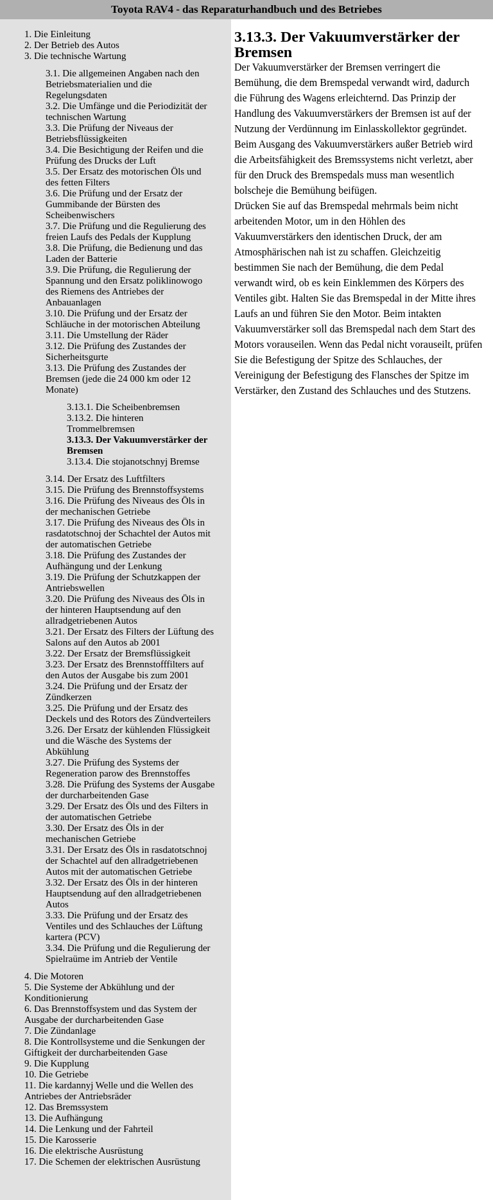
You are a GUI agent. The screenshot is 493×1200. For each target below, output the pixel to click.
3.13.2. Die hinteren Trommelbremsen (105, 423)
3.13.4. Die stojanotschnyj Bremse (133, 461)
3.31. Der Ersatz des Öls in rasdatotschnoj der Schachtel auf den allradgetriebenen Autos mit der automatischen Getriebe (126, 860)
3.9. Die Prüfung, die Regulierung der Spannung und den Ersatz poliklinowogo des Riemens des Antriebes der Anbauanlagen (124, 285)
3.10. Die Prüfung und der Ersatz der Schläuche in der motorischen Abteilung (123, 318)
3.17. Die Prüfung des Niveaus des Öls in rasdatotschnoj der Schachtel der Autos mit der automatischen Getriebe (128, 533)
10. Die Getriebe (56, 1074)
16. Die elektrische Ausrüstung (83, 1150)
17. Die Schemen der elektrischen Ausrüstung (112, 1161)
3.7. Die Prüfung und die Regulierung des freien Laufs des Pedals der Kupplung (126, 231)
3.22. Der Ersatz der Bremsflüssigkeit (118, 653)
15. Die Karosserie (60, 1140)
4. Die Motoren (53, 976)
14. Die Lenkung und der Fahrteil (88, 1129)
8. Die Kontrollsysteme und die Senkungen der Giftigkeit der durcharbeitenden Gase (114, 1047)
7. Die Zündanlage (60, 1030)
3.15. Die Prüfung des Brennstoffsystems (124, 489)
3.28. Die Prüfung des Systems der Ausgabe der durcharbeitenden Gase (130, 789)
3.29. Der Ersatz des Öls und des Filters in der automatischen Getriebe (127, 811)
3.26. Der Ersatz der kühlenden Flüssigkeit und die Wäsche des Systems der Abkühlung (128, 740)
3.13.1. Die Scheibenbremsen (123, 407)
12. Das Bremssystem (66, 1107)
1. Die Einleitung (57, 34)
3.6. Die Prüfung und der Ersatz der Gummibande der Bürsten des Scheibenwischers (114, 204)
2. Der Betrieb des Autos (71, 45)
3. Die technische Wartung (75, 56)
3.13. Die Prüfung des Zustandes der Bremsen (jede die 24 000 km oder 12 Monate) (118, 379)
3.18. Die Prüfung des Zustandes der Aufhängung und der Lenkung (116, 560)
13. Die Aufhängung (63, 1118)
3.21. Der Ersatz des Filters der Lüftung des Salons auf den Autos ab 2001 (130, 636)
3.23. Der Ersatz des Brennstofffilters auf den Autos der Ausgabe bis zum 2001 (124, 669)
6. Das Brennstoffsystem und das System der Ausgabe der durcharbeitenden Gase (110, 1014)
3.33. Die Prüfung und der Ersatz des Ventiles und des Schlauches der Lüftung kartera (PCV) (124, 926)
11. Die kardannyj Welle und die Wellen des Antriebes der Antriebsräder (108, 1090)
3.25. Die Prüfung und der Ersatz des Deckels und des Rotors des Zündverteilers (128, 713)
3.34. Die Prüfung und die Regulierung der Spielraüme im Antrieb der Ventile (128, 953)
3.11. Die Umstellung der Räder (107, 335)
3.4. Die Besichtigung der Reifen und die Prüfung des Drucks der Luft (124, 155)
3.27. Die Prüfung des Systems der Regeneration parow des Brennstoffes (118, 767)
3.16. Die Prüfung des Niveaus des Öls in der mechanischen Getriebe (125, 506)
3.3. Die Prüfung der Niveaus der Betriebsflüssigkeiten (109, 133)
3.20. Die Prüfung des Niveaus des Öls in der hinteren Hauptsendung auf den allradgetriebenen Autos (125, 610)
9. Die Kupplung (56, 1063)
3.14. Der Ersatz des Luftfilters (105, 479)
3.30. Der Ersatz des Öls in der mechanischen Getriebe (105, 833)
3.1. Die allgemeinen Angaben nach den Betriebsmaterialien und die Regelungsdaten (123, 84)
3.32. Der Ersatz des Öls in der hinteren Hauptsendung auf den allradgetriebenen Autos (124, 893)
